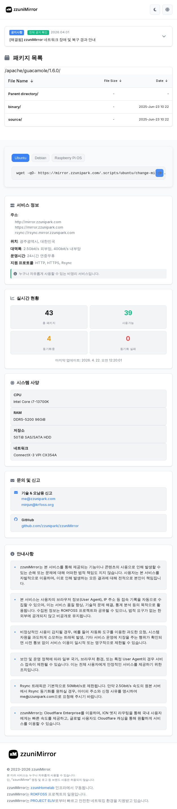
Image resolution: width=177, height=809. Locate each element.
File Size (110, 81)
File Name (18, 80)
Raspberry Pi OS (73, 158)
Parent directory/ (23, 94)
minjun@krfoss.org (37, 506)
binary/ (14, 107)
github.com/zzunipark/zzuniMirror (50, 527)
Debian (43, 158)
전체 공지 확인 (38, 32)
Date (159, 81)
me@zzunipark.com (38, 500)
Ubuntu (21, 158)
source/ (15, 119)
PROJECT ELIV (42, 802)
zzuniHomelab (42, 789)
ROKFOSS (38, 795)
